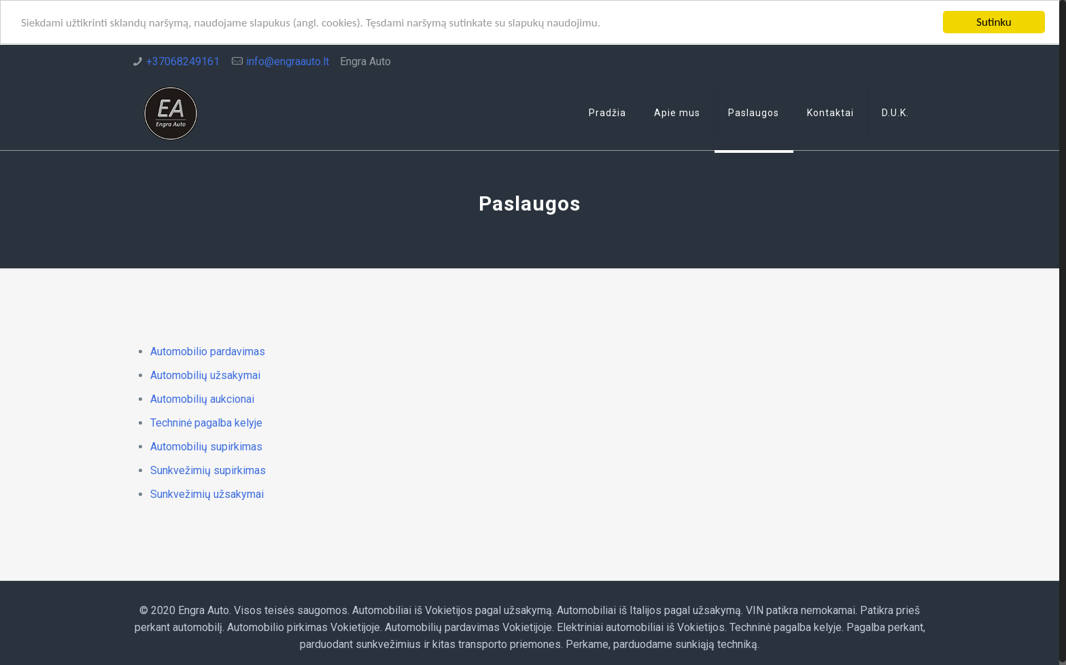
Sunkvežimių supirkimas (208, 470)
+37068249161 (183, 61)
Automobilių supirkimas (206, 446)
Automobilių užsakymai (205, 375)
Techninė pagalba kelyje (206, 422)
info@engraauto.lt (287, 61)
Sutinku (994, 22)
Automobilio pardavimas (207, 351)
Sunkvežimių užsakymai (208, 494)
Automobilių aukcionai (202, 399)
